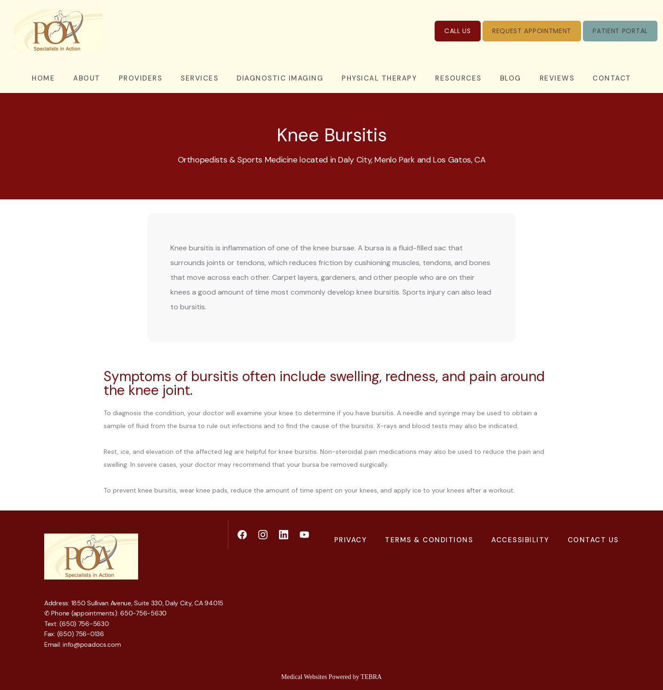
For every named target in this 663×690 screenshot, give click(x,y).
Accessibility (520, 540)
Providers (141, 78)
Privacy (350, 540)
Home (43, 78)
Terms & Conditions (429, 540)
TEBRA (371, 676)
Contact (612, 78)
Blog (510, 78)
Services (199, 78)
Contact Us (593, 540)
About (86, 78)
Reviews (557, 78)
